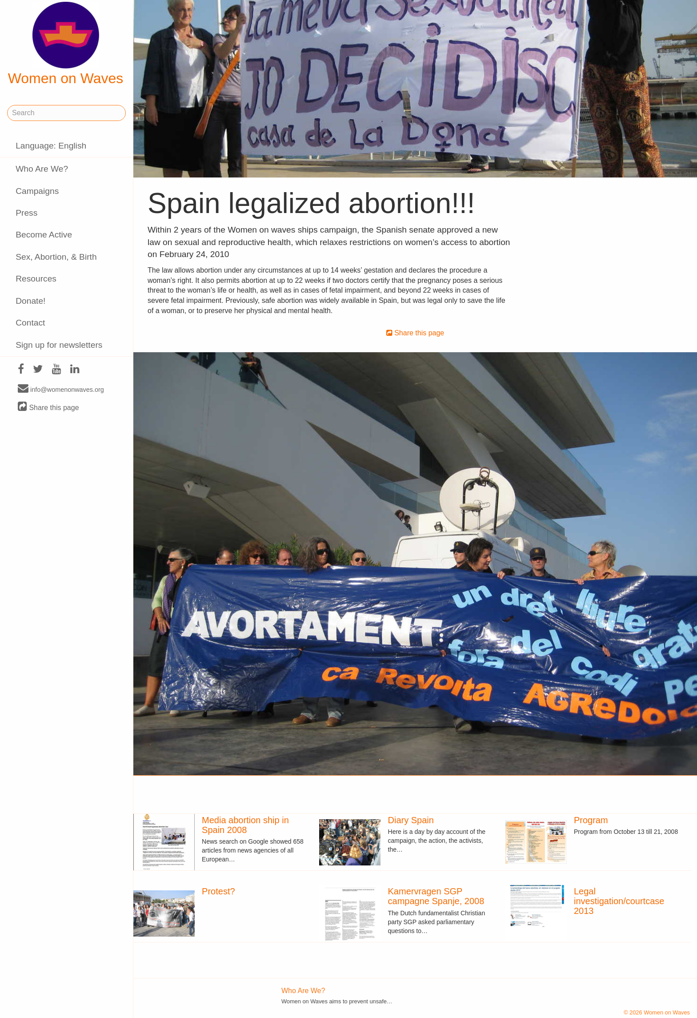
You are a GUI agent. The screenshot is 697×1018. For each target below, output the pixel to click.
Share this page (48, 407)
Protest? (218, 891)
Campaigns (37, 191)
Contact (30, 322)
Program (591, 820)
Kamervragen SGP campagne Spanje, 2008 (436, 896)
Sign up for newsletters (59, 345)
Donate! (30, 301)
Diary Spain (411, 820)
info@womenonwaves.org (61, 389)
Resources (36, 278)
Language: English (51, 145)
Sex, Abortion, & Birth (56, 257)
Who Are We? (42, 168)
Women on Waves (66, 44)
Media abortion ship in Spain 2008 (245, 825)
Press (26, 212)
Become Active (44, 234)
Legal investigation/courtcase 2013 (619, 901)
